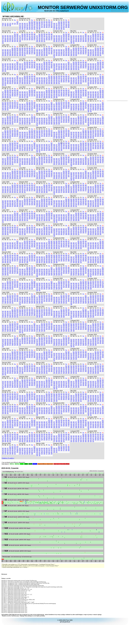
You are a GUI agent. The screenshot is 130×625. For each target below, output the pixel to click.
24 (12, 23)
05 (22, 23)
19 (17, 22)
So (15, 20)
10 (34, 23)
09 (32, 23)
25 (15, 23)
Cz (10, 20)
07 (27, 23)
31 (34, 28)
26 (17, 23)
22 (7, 23)
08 (29, 23)
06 (25, 23)
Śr (7, 20)
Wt (5, 20)
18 (20, 27)
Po (3, 20)
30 (10, 25)
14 (27, 25)
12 (22, 25)
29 (7, 25)
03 (34, 22)
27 (3, 25)
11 (20, 25)
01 (29, 22)
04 (20, 23)
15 (29, 25)
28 (5, 25)
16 (32, 25)
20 (3, 23)
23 (10, 23)
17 (34, 25)
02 (32, 22)
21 (5, 23)
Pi (12, 20)
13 (25, 25)
